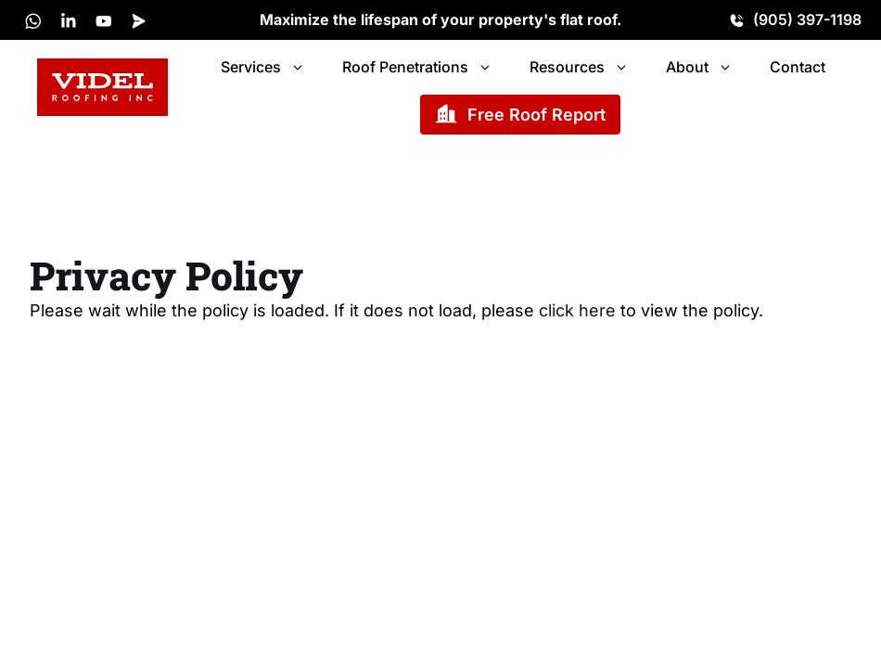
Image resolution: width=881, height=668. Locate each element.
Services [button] (263, 67)
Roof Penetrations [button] (417, 67)
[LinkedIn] (68, 20)
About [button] (699, 67)
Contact (797, 67)
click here (577, 310)
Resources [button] (579, 67)
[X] (33, 20)
